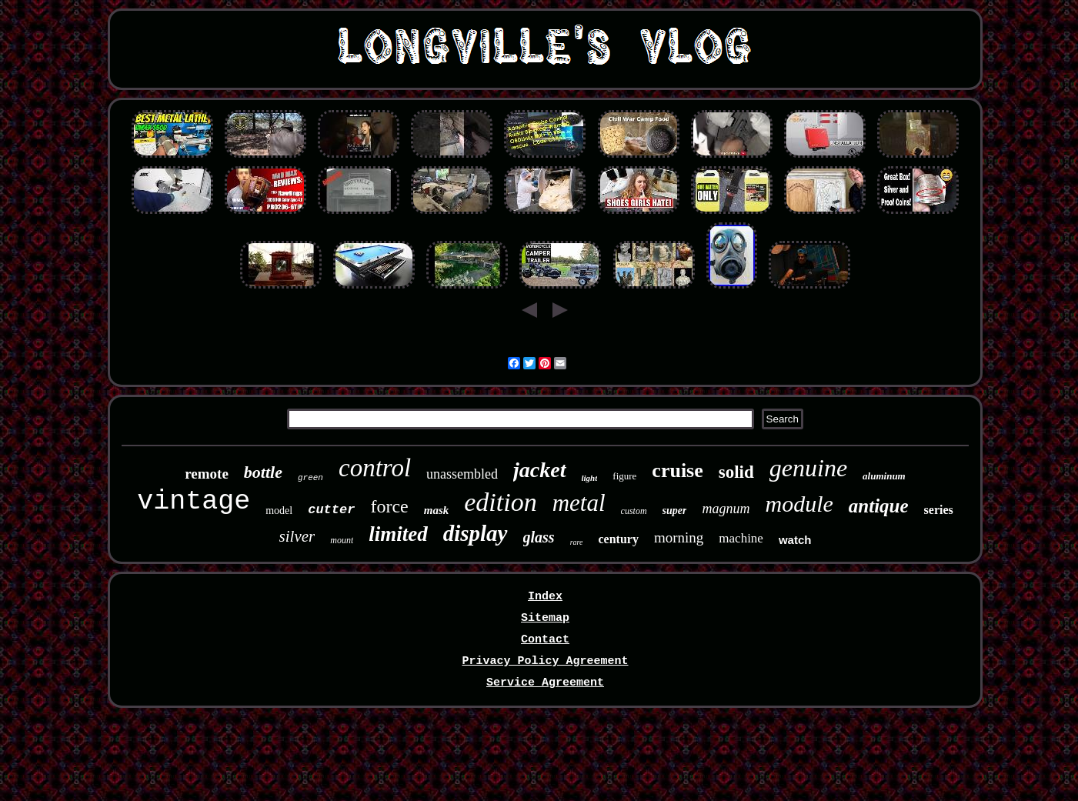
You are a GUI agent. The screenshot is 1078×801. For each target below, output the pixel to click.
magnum (725, 508)
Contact (545, 639)
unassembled (462, 474)
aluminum (884, 476)
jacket (539, 470)
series (938, 509)
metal (579, 502)
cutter (331, 509)
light (590, 477)
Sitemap (545, 618)
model (278, 510)
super (674, 510)
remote (207, 474)
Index (545, 596)
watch (795, 539)
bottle (263, 472)
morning (678, 537)
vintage (193, 501)
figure (624, 476)
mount (341, 540)
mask (436, 510)
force (389, 506)
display (475, 533)
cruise (677, 470)
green (310, 477)
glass (539, 537)
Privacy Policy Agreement (545, 661)
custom (634, 511)
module (799, 503)
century (618, 539)
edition (500, 502)
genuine (808, 468)
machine (741, 538)
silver (297, 536)
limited (398, 534)
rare (576, 542)
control (375, 468)
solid (736, 472)
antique (879, 506)
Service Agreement (545, 682)
